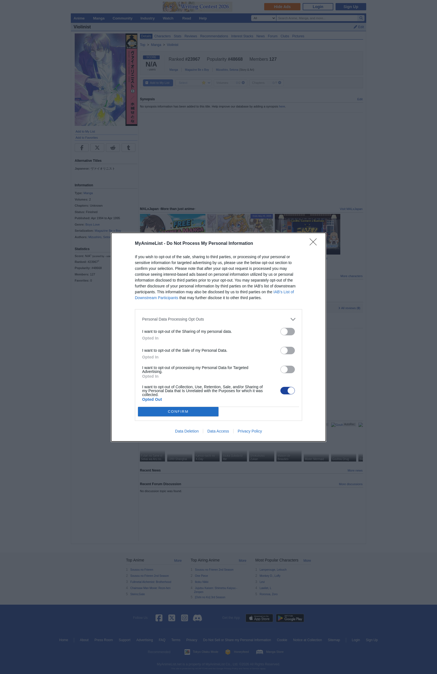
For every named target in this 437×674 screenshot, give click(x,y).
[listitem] (218, 319)
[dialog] (218, 337)
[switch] (287, 331)
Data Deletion (187, 431)
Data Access (218, 431)
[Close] (315, 243)
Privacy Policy (250, 431)
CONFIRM (178, 411)
